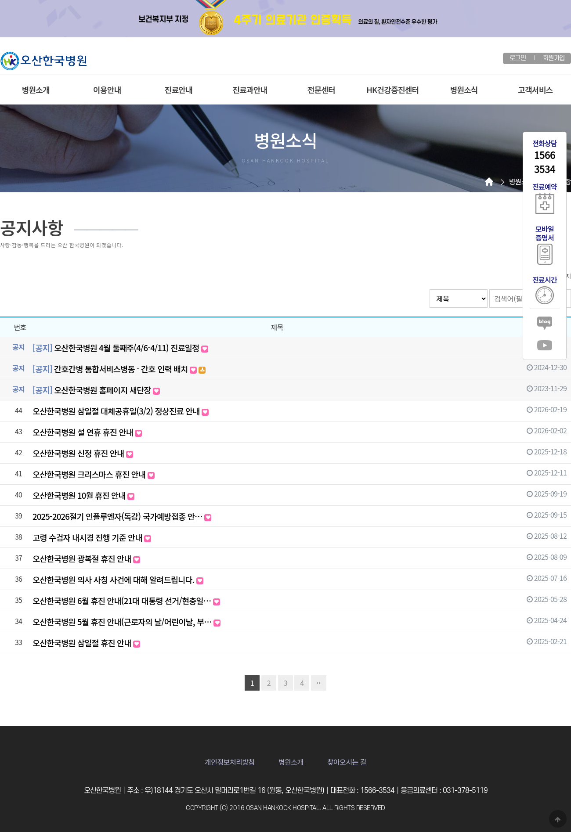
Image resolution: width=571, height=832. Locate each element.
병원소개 (36, 89)
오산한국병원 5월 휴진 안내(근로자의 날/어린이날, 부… (126, 621)
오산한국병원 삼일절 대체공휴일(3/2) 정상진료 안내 (121, 411)
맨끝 (318, 683)
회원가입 (553, 58)
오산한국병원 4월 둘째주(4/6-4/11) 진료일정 (120, 347)
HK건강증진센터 (392, 89)
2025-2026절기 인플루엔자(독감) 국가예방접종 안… (122, 516)
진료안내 (178, 89)
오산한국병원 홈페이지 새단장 (96, 390)
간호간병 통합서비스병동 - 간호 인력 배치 (119, 369)
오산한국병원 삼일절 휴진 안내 (86, 642)
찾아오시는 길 (346, 761)
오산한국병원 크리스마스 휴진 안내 (94, 474)
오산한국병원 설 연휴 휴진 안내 (87, 432)
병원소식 (464, 89)
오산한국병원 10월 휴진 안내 (83, 495)
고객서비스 (535, 89)
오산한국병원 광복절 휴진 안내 (86, 558)
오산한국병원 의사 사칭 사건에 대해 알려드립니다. (118, 579)
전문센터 (321, 89)
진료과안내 (249, 89)
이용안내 (107, 89)
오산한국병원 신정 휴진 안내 (83, 453)
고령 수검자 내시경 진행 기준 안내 (92, 537)
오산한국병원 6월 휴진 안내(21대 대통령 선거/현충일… (126, 600)
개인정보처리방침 (230, 761)
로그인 (518, 58)
